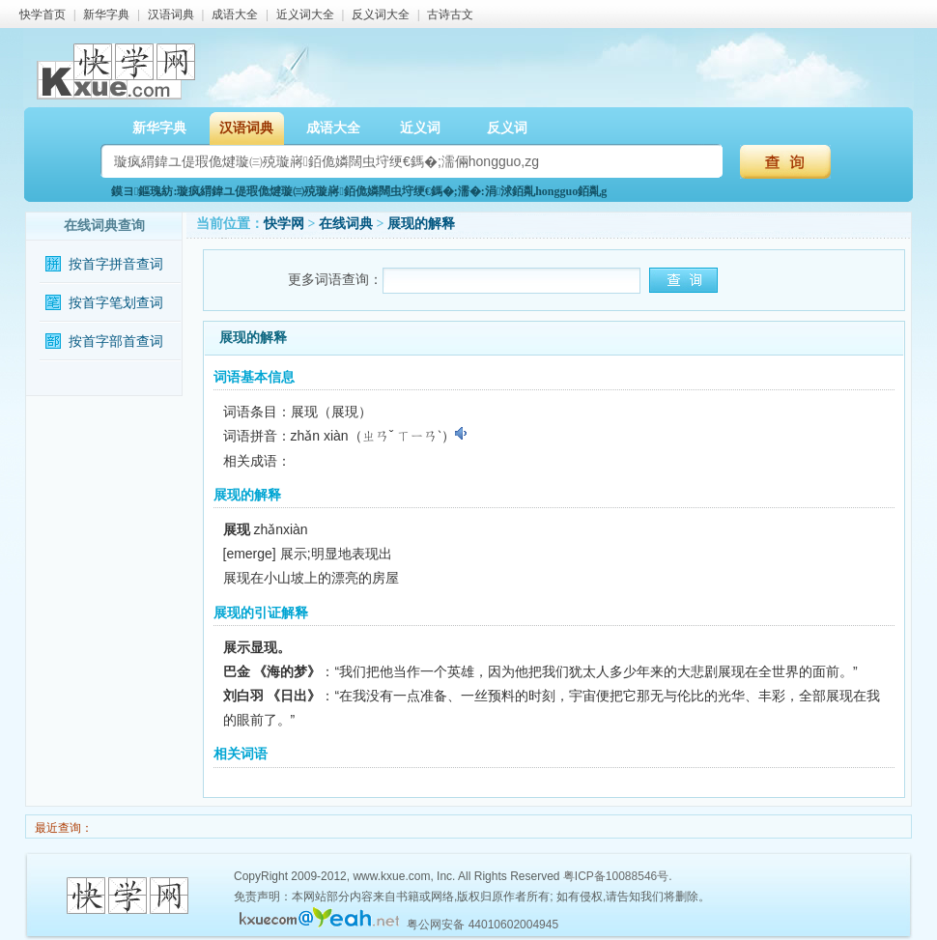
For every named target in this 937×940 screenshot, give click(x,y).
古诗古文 (450, 14)
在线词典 (346, 223)
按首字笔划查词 (116, 303)
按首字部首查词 (116, 341)
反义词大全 (381, 14)
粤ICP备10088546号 (615, 876)
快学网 (284, 223)
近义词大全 (305, 14)
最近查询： (62, 828)
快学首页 (42, 14)
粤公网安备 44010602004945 (482, 924)
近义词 (420, 128)
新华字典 (106, 14)
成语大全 (235, 14)
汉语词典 (171, 14)
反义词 (507, 128)
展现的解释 (421, 223)
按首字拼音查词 (116, 264)
